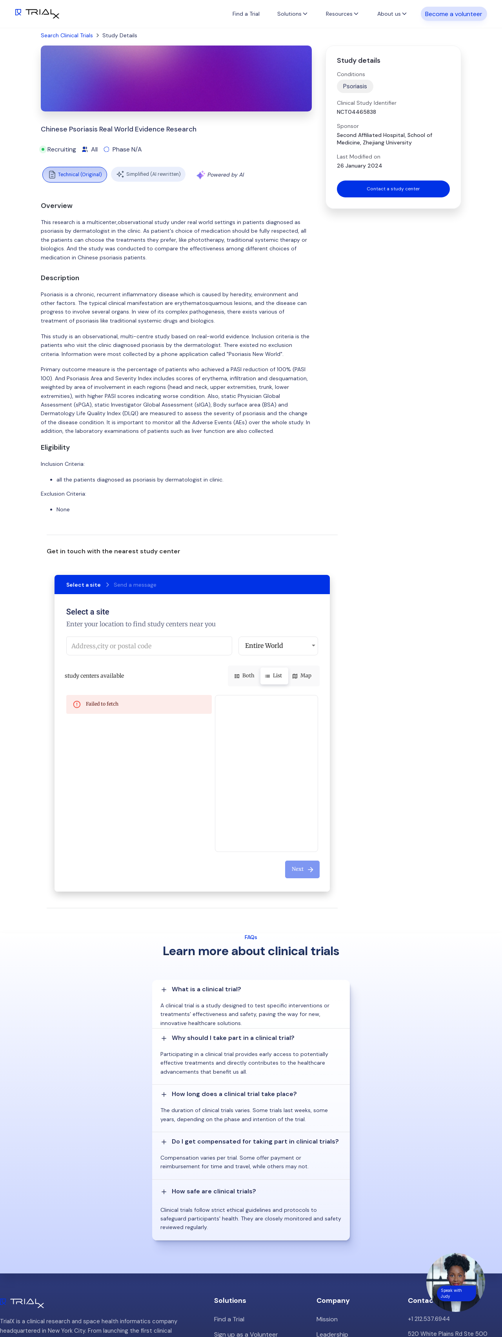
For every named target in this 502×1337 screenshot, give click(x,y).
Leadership (331, 1181)
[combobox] (149, 646)
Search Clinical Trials (67, 35)
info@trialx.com (429, 1205)
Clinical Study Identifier (367, 102)
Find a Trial (246, 13)
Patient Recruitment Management (260, 1196)
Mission (326, 1166)
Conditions (351, 74)
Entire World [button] (264, 645)
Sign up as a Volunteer (244, 1181)
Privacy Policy (335, 1240)
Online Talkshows (237, 1225)
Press (324, 1211)
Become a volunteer (453, 13)
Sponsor (348, 126)
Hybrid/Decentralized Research (256, 1211)
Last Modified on (358, 156)
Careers (327, 1225)
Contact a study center (393, 189)
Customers (331, 1196)
